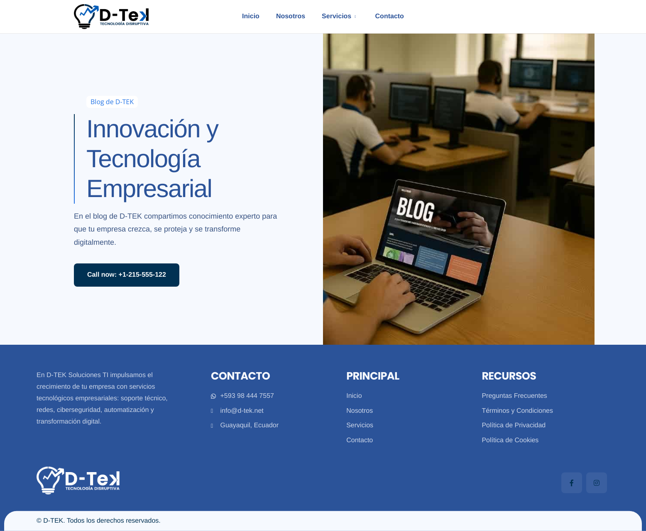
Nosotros (289, 16)
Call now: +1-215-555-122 (126, 274)
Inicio (249, 16)
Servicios (339, 16)
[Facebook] (571, 483)
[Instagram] (596, 483)
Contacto (390, 16)
